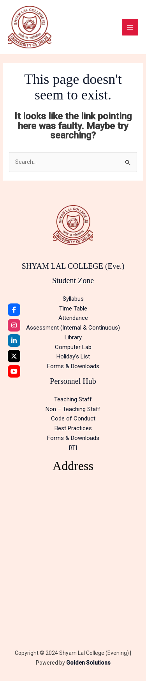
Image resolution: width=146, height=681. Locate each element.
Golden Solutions (88, 663)
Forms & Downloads (73, 366)
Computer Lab (73, 347)
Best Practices (73, 428)
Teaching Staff (73, 399)
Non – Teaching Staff (73, 409)
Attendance (73, 317)
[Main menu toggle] (130, 27)
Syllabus (73, 298)
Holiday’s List (73, 356)
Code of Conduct (73, 418)
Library (73, 337)
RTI (73, 447)
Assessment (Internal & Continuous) (73, 327)
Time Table (73, 308)
